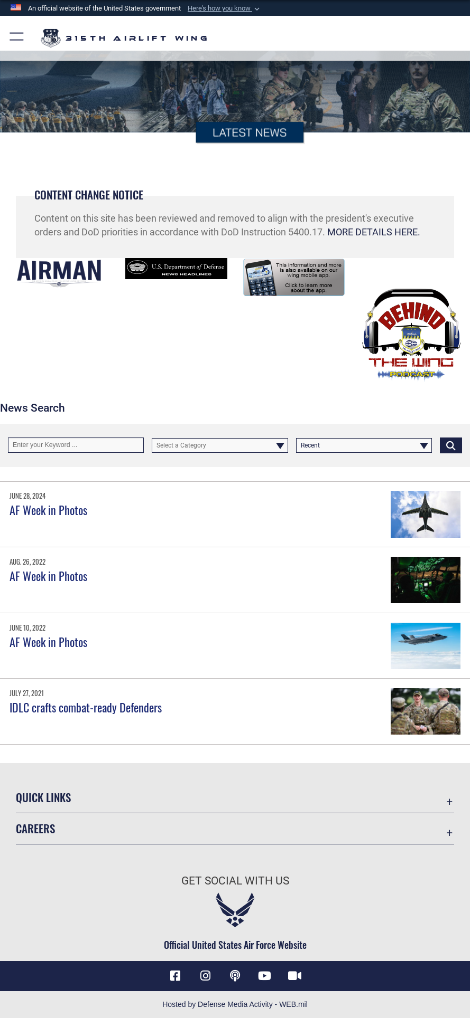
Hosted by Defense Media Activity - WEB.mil (235, 1004)
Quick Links (43, 797)
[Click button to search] (451, 444)
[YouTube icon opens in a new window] (265, 976)
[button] (225, 8)
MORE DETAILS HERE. (373, 232)
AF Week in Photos (48, 509)
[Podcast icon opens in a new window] (235, 976)
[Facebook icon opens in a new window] (175, 976)
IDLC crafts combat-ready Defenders (86, 707)
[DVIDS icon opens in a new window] (294, 976)
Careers (35, 828)
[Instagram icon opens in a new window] (205, 976)
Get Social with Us (235, 880)
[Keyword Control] (76, 444)
